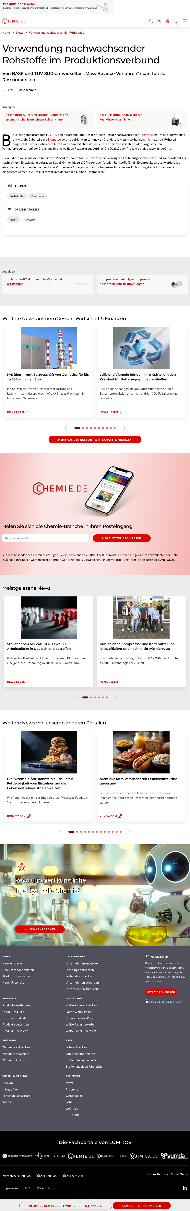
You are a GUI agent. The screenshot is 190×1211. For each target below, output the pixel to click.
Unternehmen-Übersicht (82, 989)
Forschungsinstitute (16, 1096)
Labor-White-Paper (79, 1012)
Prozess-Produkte (14, 1018)
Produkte (72, 1089)
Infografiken (10, 1089)
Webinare (72, 1108)
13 (121, 832)
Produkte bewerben (15, 1024)
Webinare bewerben (15, 1054)
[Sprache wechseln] (167, 21)
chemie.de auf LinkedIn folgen (163, 1001)
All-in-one (72, 1115)
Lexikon (7, 1083)
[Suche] (151, 21)
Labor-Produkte (13, 1012)
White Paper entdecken (81, 1005)
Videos (6, 1102)
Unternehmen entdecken (83, 963)
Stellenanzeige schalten (82, 1060)
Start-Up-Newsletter (16, 976)
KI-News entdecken (40, 929)
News (69, 1083)
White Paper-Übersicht (81, 1031)
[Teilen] (159, 21)
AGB (27, 1188)
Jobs (69, 1102)
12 (117, 832)
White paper (74, 1096)
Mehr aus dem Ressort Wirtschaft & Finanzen (95, 439)
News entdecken (13, 963)
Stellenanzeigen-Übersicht (84, 1066)
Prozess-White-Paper (80, 1018)
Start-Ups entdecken (80, 970)
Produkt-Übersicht (15, 1031)
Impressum (10, 1188)
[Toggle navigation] (185, 21)
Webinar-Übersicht (15, 1060)
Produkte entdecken (16, 1005)
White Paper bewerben (81, 1024)
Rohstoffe (146, 135)
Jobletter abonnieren (80, 1054)
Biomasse (54, 139)
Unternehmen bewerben (82, 982)
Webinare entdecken (16, 1047)
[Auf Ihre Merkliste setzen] (176, 21)
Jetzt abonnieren (161, 992)
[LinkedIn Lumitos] (185, 1188)
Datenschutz (45, 1188)
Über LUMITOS (47, 1176)
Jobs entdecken (76, 1047)
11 (113, 832)
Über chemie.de (73, 1176)
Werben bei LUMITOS (16, 1176)
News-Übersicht (13, 982)
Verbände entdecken (79, 976)
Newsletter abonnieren (121, 538)
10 (115, 428)
